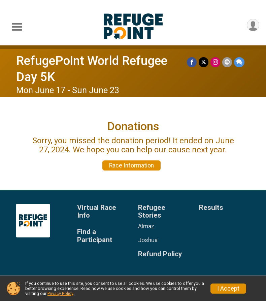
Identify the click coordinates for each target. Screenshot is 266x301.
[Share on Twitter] (203, 62)
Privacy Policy (60, 293)
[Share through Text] (239, 62)
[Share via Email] (227, 62)
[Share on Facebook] (192, 62)
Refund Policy (160, 254)
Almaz (146, 226)
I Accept (228, 288)
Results (211, 208)
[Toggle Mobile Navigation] (17, 27)
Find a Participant (94, 236)
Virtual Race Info (96, 212)
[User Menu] (253, 25)
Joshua (148, 240)
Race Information (131, 165)
